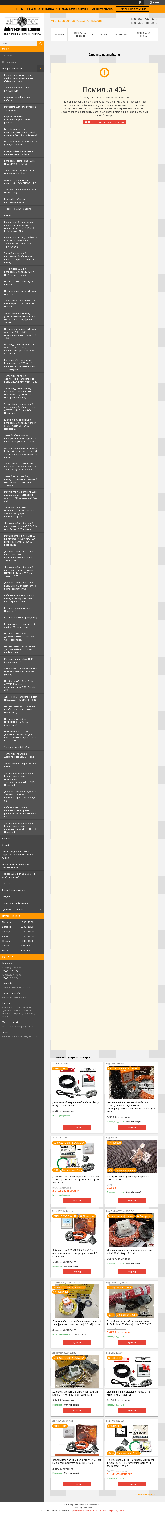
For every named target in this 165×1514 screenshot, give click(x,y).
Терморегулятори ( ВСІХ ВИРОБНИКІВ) (16, 89)
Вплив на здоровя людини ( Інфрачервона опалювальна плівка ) (17, 854)
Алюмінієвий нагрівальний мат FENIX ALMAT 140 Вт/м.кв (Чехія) (20, 698)
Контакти (121, 34)
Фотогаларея (9, 61)
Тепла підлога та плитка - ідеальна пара (15, 866)
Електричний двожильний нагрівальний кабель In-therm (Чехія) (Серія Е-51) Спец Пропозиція (20, 424)
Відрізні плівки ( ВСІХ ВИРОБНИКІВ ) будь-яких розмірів (17, 119)
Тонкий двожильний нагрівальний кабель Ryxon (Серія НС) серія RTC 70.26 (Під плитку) (19, 258)
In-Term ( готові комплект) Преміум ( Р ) (17, 609)
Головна (59, 34)
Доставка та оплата (13, 909)
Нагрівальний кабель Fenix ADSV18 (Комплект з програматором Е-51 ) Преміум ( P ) (20, 686)
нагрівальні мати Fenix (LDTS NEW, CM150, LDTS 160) (19, 162)
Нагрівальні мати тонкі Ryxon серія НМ (20, 292)
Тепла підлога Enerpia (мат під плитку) (20, 765)
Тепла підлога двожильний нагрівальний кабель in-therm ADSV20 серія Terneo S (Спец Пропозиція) (20, 409)
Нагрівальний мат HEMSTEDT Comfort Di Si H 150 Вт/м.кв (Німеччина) (19, 709)
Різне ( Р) (8, 215)
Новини (6, 838)
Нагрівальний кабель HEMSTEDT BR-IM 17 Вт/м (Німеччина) (17, 721)
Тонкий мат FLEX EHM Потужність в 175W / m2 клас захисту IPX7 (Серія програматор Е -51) (19, 512)
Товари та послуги (12, 68)
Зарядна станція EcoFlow (17, 747)
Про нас (6, 883)
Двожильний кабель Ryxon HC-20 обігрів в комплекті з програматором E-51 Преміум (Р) (20, 796)
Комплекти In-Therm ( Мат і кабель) (18, 99)
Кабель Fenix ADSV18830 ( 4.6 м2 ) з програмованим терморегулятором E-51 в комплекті (76, 1253)
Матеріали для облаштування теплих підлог (20, 108)
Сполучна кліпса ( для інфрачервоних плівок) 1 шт (128, 1178)
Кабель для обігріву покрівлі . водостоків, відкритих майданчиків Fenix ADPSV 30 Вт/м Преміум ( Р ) (20, 226)
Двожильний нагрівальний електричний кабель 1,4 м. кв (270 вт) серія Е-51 (75, 1393)
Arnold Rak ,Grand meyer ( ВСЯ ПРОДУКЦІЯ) (20, 191)
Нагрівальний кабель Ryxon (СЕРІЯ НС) (19, 283)
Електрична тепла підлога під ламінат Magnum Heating (20, 626)
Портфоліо (7, 55)
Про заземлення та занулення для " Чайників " (18, 875)
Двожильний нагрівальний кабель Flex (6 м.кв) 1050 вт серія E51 (75, 1104)
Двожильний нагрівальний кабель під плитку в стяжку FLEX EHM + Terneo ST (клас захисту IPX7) (18, 572)
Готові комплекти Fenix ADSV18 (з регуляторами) (20, 143)
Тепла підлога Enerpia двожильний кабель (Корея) (19, 755)
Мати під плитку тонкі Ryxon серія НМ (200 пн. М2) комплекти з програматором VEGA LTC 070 (19, 349)
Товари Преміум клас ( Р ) (17, 208)
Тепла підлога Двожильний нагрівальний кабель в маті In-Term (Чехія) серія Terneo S (20, 466)
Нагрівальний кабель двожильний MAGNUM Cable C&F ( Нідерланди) (19, 636)
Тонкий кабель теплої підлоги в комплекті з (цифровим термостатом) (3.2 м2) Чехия (76, 1323)
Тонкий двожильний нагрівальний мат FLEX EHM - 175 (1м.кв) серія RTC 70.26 (129, 1323)
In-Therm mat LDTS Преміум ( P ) (20, 617)
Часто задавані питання (15, 903)
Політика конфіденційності (111, 1511)
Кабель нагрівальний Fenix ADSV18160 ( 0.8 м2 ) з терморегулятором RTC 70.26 (77, 1461)
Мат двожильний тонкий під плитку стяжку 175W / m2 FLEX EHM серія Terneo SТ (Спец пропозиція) (19, 540)
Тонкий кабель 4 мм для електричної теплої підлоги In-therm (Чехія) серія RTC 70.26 (20, 438)
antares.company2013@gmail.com (19, 1036)
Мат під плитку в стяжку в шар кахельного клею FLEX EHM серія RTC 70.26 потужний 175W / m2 (20, 496)
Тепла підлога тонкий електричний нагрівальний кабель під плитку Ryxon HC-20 (20, 378)
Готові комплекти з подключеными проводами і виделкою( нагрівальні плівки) (20, 132)
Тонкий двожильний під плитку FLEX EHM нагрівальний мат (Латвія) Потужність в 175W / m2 (20, 481)
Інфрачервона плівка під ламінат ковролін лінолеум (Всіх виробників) (18, 78)
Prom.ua (98, 1505)
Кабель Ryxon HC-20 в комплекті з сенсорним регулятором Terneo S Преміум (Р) (20, 812)
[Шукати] (40, 43)
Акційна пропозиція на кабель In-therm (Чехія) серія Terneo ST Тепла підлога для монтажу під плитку (20, 452)
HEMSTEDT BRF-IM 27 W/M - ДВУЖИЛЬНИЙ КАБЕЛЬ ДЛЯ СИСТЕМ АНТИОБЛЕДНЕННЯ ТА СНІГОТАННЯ (20, 736)
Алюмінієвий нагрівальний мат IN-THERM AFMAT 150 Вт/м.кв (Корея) (20, 671)
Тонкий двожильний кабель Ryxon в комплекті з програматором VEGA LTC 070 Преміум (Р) (20, 827)
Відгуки (6, 896)
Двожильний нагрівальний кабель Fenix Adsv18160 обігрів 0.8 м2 (129, 1252)
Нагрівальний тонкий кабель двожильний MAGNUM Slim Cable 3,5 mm (20, 649)
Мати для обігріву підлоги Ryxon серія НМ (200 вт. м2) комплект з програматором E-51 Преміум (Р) (20, 365)
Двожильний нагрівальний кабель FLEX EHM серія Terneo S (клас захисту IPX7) (20, 585)
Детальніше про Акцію (132, 9)
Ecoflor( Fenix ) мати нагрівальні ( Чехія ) (14, 201)
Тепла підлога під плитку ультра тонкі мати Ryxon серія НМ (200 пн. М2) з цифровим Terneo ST (20, 318)
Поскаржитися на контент (85, 1511)
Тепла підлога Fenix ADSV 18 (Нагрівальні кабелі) (19, 172)
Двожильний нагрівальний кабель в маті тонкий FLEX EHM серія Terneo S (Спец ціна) (20, 526)
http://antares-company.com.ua (18, 1026)
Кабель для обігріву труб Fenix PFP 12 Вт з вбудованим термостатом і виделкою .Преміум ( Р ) (20, 242)
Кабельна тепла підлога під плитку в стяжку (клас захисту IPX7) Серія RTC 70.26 (20, 598)
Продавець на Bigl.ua (82, 1508)
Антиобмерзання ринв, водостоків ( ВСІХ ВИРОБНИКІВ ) (20, 181)
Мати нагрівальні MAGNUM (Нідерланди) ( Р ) (18, 660)
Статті (5, 845)
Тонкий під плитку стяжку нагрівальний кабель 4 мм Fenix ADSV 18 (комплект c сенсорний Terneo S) (18, 393)
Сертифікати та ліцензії (14, 889)
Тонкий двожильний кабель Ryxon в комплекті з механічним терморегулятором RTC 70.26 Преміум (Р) (19, 779)
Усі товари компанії (145, 1493)
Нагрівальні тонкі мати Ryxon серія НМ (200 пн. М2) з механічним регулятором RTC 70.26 (20, 333)
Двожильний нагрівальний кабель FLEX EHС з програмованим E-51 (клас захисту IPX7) (18, 556)
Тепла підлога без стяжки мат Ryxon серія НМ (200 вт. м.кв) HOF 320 (20, 303)
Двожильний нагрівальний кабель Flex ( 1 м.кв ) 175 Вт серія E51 (130, 1393)
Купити (77, 1127)
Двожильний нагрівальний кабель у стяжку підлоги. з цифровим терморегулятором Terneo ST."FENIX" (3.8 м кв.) (131, 1107)
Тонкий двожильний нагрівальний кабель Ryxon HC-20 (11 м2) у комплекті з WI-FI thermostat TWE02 (131, 1462)
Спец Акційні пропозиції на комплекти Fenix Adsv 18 (18, 153)
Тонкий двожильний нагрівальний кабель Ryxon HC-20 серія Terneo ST (19, 271)
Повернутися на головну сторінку (106, 122)
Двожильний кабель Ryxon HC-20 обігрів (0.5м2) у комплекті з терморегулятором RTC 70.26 (75, 1179)
